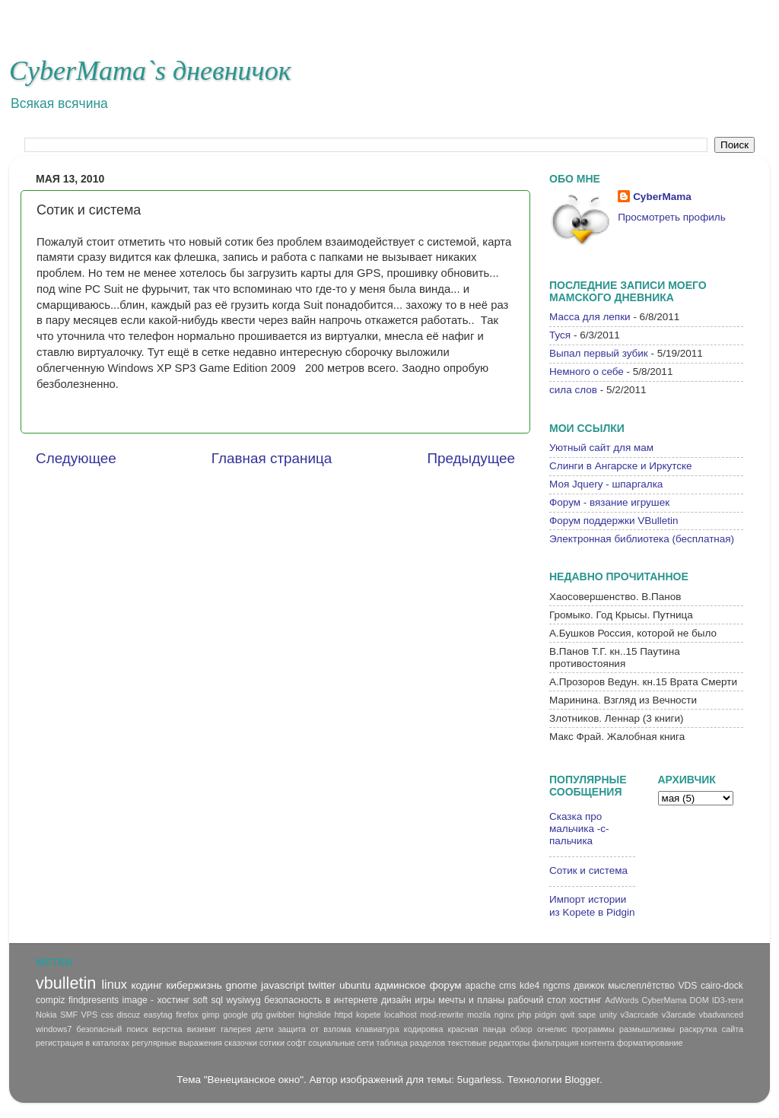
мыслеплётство (641, 985)
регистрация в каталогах (82, 1042)
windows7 (54, 1029)
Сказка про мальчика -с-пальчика (579, 828)
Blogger (581, 1079)
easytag (158, 1014)
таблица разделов (411, 1042)
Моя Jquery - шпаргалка (606, 484)
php (524, 1014)
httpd (343, 1014)
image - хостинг (155, 1000)
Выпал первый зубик (598, 353)
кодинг (146, 985)
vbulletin (66, 983)
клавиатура (377, 1029)
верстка (168, 1029)
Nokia (46, 1014)
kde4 (529, 985)
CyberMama (662, 196)
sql (217, 1000)
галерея (236, 1029)
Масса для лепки (590, 316)
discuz (129, 1014)
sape (587, 1014)
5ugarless (479, 1079)
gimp (210, 1014)
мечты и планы (471, 1000)
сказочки (240, 1042)
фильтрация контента (573, 1042)
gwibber (280, 1014)
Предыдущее (471, 458)
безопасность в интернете (320, 1000)
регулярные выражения (177, 1042)
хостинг (586, 1000)
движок (589, 985)
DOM (699, 1000)
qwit (567, 1014)
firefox (187, 1014)
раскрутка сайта (711, 1029)
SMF (69, 1014)
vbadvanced (721, 1014)
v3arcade (678, 1014)
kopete (368, 1014)
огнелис (552, 1029)
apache (481, 985)
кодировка (424, 1029)
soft (200, 1000)
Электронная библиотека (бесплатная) (641, 539)
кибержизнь (194, 985)
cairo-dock (722, 985)
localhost (400, 1014)
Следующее (76, 458)
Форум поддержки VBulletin (614, 520)
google (235, 1014)
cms (507, 985)
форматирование (650, 1042)
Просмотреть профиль (672, 217)
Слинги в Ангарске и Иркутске (620, 466)
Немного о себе (586, 371)
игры (425, 1000)
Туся (560, 335)
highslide (314, 1014)
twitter (321, 985)
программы (592, 1029)
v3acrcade (639, 1014)
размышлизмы (647, 1029)
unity (608, 1014)
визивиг (201, 1029)
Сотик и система (588, 870)
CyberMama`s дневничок (150, 71)
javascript (282, 985)
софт (296, 1042)
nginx (504, 1014)
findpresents (93, 1000)
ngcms (557, 985)
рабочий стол (537, 1000)
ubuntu (354, 985)
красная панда (477, 1029)
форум (446, 985)
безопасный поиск (112, 1029)
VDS (687, 985)
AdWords (621, 1000)
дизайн (396, 1000)
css (107, 1014)
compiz (50, 1000)
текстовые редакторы (488, 1042)
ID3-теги (727, 1000)
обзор (521, 1029)
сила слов (573, 389)
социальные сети (341, 1042)
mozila (479, 1014)
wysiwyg (243, 1000)
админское (400, 985)
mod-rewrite (441, 1014)
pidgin (546, 1014)
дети (264, 1029)
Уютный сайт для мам (601, 447)
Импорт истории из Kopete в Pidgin (591, 905)
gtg (256, 1014)
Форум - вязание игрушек (609, 502)
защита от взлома (314, 1029)
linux (113, 984)
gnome (241, 985)
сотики (272, 1042)
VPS (89, 1014)
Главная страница (271, 458)
